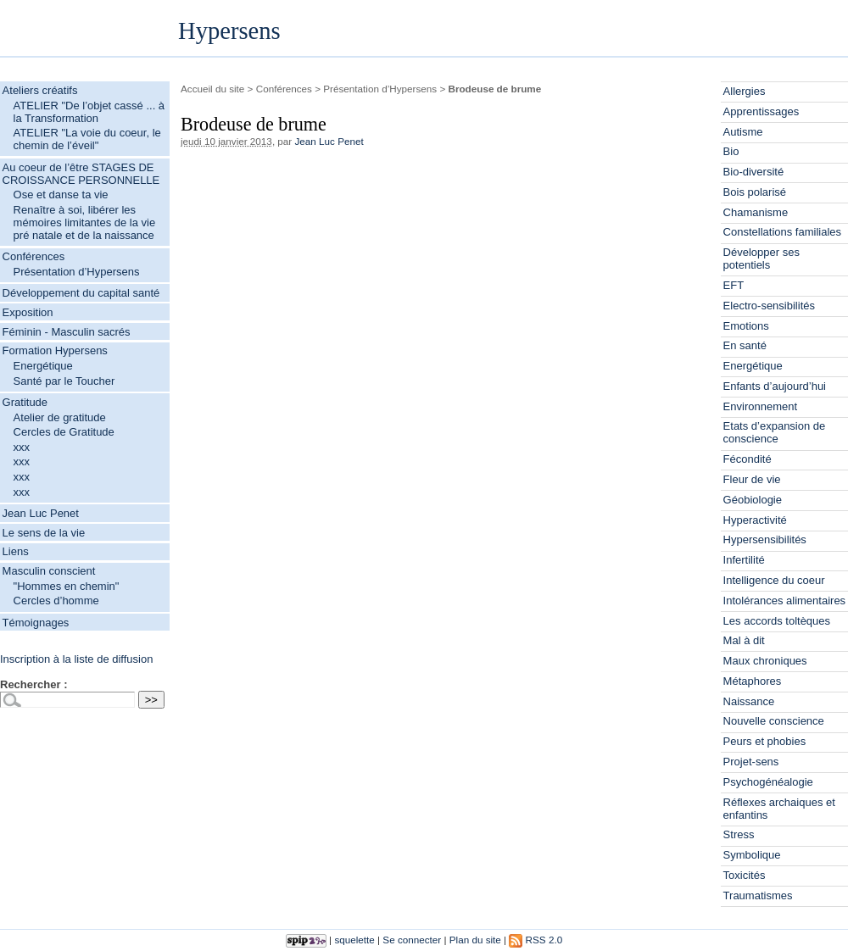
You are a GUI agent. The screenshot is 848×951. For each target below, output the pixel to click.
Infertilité (744, 559)
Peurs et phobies (764, 741)
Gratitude (25, 402)
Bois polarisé (754, 192)
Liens (16, 551)
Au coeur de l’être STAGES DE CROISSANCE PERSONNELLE (81, 173)
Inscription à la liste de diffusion (76, 659)
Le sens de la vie (44, 532)
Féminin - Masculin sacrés (67, 331)
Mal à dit (744, 640)
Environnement (760, 406)
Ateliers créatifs (40, 90)
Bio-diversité (753, 171)
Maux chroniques (765, 660)
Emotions (746, 326)
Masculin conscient (49, 570)
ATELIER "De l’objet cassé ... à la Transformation (89, 112)
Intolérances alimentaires (784, 600)
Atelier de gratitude (60, 417)
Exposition (28, 312)
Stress (739, 834)
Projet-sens (751, 761)
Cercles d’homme (56, 600)
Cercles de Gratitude (64, 431)
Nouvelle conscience (773, 721)
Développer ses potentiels (761, 258)
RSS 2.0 (535, 939)
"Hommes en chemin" (67, 586)
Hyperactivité (755, 520)
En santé (745, 345)
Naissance (749, 701)
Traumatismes (758, 895)
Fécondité (747, 459)
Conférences (34, 256)
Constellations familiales (782, 231)
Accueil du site (212, 88)
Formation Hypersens (55, 350)
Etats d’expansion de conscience (774, 432)
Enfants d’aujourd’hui (774, 386)
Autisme (743, 131)
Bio (731, 151)
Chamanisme (756, 212)
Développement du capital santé (81, 292)
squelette (354, 939)
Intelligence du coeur (774, 580)
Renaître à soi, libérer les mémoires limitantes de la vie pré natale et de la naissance (85, 222)
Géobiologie (752, 499)
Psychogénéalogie (768, 782)
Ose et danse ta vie (61, 194)
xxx (22, 447)
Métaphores (752, 681)
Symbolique (752, 854)
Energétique (43, 365)
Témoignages (36, 622)
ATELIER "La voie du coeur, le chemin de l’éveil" (87, 139)
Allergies (744, 91)
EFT (734, 285)
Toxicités (744, 875)
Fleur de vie (752, 479)
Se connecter (411, 939)
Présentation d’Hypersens (77, 271)
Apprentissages (761, 111)
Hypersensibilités (764, 539)
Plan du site (475, 939)
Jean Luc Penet (41, 513)
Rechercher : (33, 684)
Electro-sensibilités (769, 305)
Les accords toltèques (776, 621)
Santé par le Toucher (64, 381)
